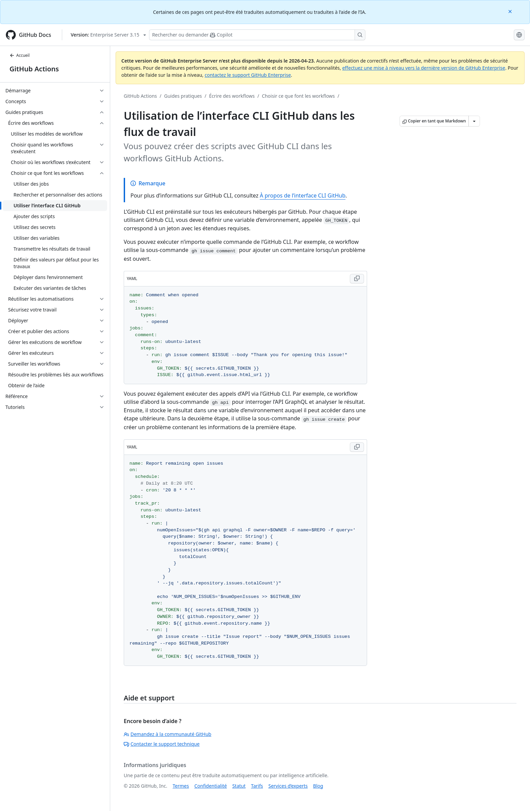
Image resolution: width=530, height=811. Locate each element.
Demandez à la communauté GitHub (167, 734)
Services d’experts (288, 786)
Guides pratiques (183, 96)
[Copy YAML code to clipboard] (357, 278)
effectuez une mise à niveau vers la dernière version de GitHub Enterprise (423, 68)
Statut (238, 786)
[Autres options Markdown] (474, 121)
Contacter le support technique (161, 744)
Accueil (19, 55)
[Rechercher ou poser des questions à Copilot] (257, 34)
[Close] (510, 11)
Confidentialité (210, 786)
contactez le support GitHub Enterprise (247, 75)
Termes (181, 786)
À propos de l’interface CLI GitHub (302, 195)
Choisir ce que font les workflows (298, 96)
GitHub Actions (34, 68)
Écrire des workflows (232, 96)
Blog (318, 786)
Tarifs (257, 786)
